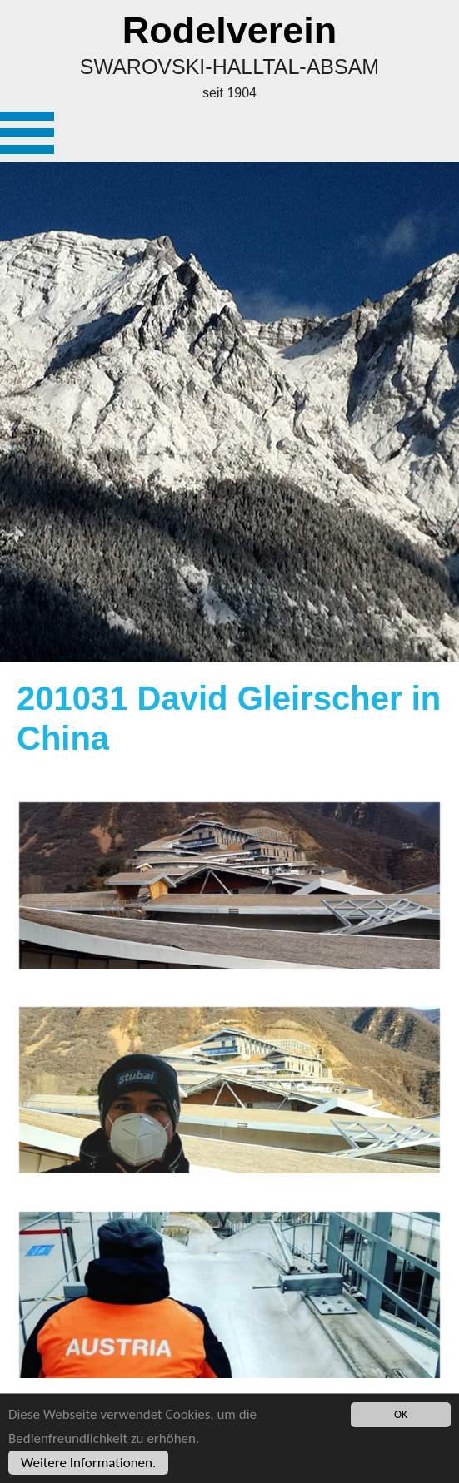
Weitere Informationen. (88, 1463)
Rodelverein (229, 30)
